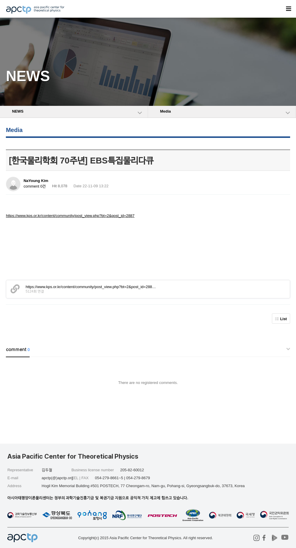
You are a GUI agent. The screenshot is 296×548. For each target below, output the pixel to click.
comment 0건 (34, 186)
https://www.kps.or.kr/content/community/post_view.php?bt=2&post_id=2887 (70, 215)
